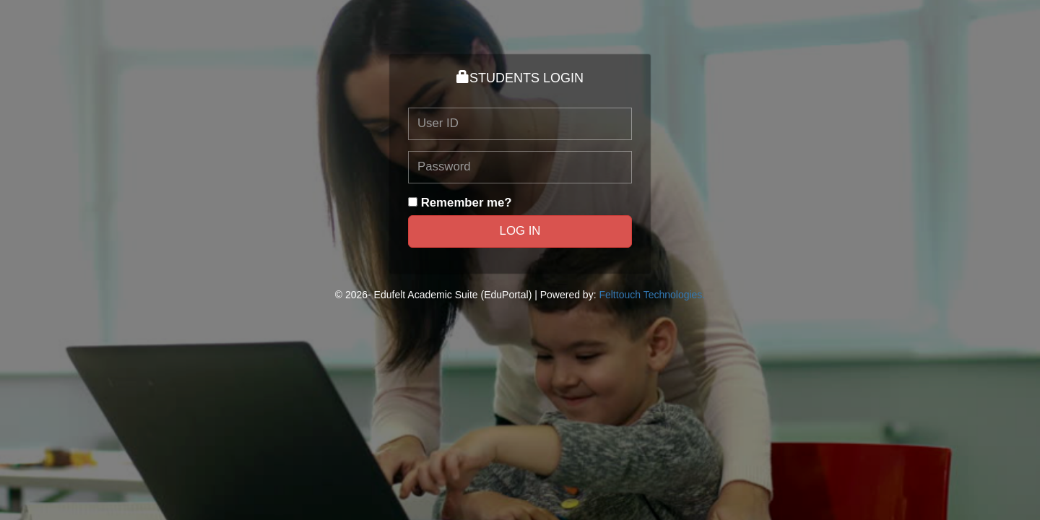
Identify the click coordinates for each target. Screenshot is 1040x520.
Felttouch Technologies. (652, 294)
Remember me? (466, 202)
